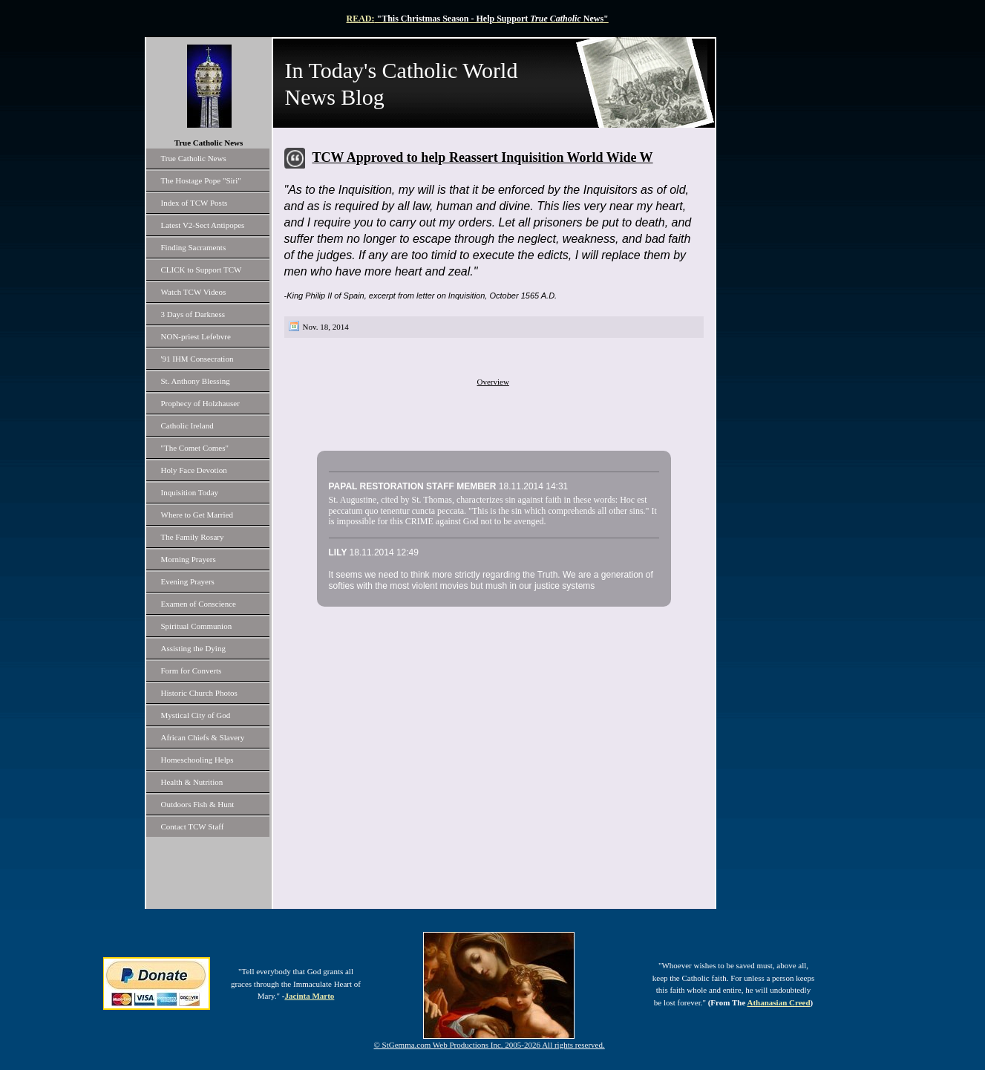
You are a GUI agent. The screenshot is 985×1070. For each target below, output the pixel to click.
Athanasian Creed (778, 1002)
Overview (493, 381)
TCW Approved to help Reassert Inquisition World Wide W (482, 157)
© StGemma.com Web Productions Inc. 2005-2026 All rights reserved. (489, 1044)
